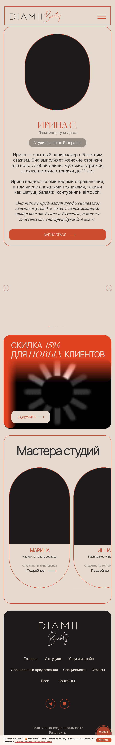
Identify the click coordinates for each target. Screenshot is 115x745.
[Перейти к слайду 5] (57, 326)
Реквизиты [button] (57, 732)
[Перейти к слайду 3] (53, 326)
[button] (102, 15)
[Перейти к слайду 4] (55, 326)
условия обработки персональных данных (33, 741)
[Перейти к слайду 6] (59, 326)
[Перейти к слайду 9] (66, 326)
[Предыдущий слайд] (6, 288)
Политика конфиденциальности (57, 728)
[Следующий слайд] (109, 288)
